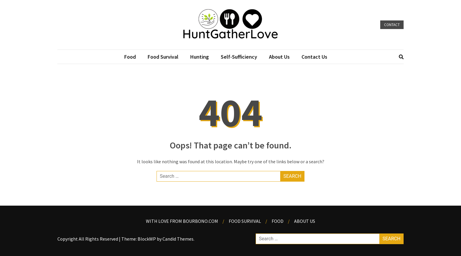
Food (130, 56)
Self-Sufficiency (239, 56)
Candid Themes (178, 239)
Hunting (199, 56)
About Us (279, 56)
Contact (392, 24)
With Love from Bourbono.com (182, 221)
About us (304, 221)
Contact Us (314, 56)
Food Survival (163, 56)
